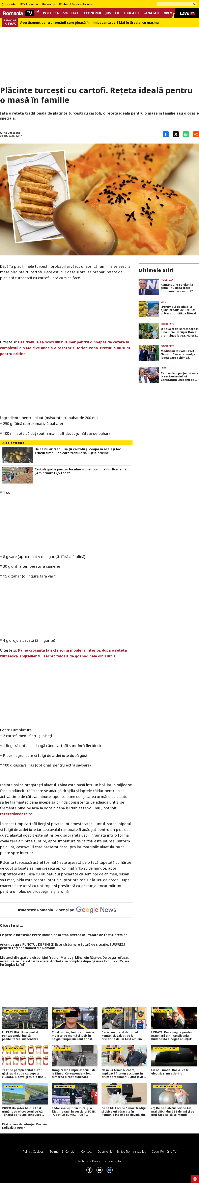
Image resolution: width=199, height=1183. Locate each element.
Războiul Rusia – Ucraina (75, 4)
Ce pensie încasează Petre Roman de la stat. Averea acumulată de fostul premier (63, 935)
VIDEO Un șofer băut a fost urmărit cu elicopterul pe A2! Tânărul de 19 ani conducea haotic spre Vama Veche (22, 1112)
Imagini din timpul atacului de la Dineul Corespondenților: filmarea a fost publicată (74, 1073)
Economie (93, 13)
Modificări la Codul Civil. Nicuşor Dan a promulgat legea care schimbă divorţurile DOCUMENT (179, 354)
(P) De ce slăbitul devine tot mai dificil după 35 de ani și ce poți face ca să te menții (172, 1112)
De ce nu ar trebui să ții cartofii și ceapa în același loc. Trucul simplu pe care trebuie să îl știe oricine (78, 451)
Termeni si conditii (62, 1151)
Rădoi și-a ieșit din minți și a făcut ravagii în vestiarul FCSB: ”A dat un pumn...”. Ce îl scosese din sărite (74, 1112)
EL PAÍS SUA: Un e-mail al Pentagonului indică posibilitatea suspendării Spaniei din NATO (20, 1036)
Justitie (113, 13)
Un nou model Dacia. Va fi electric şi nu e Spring (169, 1071)
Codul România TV (164, 1151)
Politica (51, 13)
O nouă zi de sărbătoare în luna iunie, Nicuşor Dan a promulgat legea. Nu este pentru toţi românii (180, 332)
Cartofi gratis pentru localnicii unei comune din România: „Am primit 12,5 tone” (81, 471)
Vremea (170, 13)
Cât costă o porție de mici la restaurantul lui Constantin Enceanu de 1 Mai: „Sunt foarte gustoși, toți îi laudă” (179, 377)
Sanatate (151, 13)
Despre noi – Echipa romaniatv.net (122, 1151)
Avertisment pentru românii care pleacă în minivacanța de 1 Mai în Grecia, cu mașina (89, 23)
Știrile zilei (9, 4)
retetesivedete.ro (16, 813)
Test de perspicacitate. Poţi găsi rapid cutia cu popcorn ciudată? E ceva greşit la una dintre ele (23, 1073)
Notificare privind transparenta (99, 1161)
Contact (86, 1151)
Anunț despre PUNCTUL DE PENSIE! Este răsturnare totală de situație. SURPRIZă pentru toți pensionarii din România (62, 946)
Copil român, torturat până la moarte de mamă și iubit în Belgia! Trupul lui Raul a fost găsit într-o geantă (73, 1036)
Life (163, 302)
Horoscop (48, 4)
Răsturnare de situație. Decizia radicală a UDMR (24, 1126)
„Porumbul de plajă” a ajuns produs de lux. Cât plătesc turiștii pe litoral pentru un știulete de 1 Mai (178, 310)
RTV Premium (29, 4)
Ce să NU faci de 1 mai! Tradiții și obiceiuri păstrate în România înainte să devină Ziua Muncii (124, 1112)
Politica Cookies (33, 1151)
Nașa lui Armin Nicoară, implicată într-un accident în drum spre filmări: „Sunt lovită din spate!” (123, 1073)
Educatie (131, 13)
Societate (71, 13)
